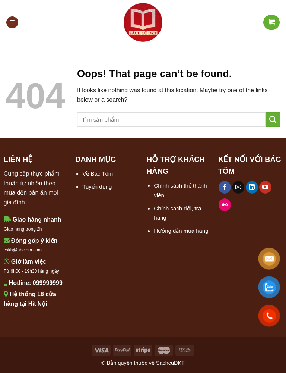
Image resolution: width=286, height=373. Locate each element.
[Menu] (12, 22)
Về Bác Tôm (97, 173)
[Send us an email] (238, 187)
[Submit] (273, 119)
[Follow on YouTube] (265, 187)
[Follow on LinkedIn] (252, 187)
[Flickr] (225, 204)
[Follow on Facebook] (225, 187)
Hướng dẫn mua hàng (181, 231)
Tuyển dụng (97, 187)
